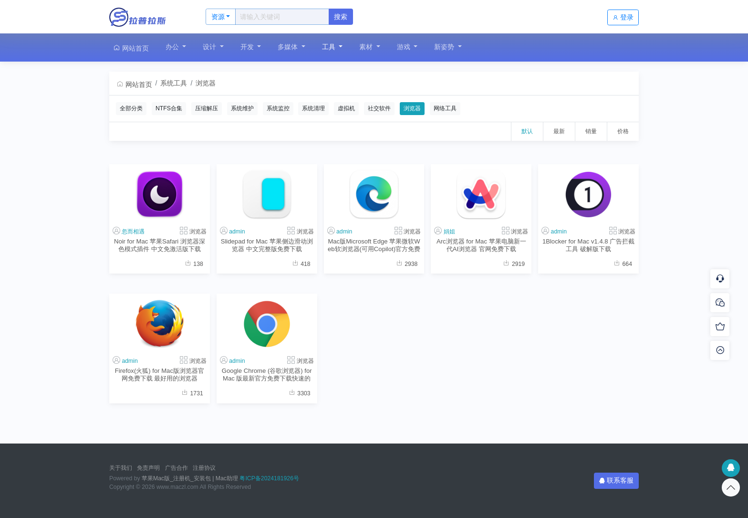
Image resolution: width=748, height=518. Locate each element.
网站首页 (131, 48)
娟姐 (449, 231)
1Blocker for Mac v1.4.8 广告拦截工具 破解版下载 (588, 245)
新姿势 (445, 47)
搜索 (340, 17)
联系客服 (616, 480)
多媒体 (289, 47)
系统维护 (242, 108)
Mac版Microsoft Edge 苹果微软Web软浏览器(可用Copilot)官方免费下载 (374, 245)
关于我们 (120, 468)
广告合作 (176, 468)
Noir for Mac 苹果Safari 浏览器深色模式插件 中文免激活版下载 (159, 245)
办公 (173, 47)
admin (237, 231)
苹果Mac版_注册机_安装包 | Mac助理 (190, 478)
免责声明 (148, 468)
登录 (623, 17)
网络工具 (445, 108)
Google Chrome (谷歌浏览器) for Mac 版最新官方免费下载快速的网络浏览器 (267, 374)
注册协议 (204, 468)
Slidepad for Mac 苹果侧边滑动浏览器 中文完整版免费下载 (267, 245)
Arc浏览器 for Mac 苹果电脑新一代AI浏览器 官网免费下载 (481, 245)
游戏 (404, 47)
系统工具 (173, 83)
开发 (248, 47)
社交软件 (379, 108)
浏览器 (206, 83)
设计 (210, 47)
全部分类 (131, 108)
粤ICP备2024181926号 (269, 478)
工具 (329, 47)
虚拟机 (346, 108)
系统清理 (313, 108)
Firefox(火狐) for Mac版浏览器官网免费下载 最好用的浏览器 (159, 374)
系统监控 (278, 108)
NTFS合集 (169, 108)
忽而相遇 (133, 231)
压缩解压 (206, 108)
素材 (366, 47)
